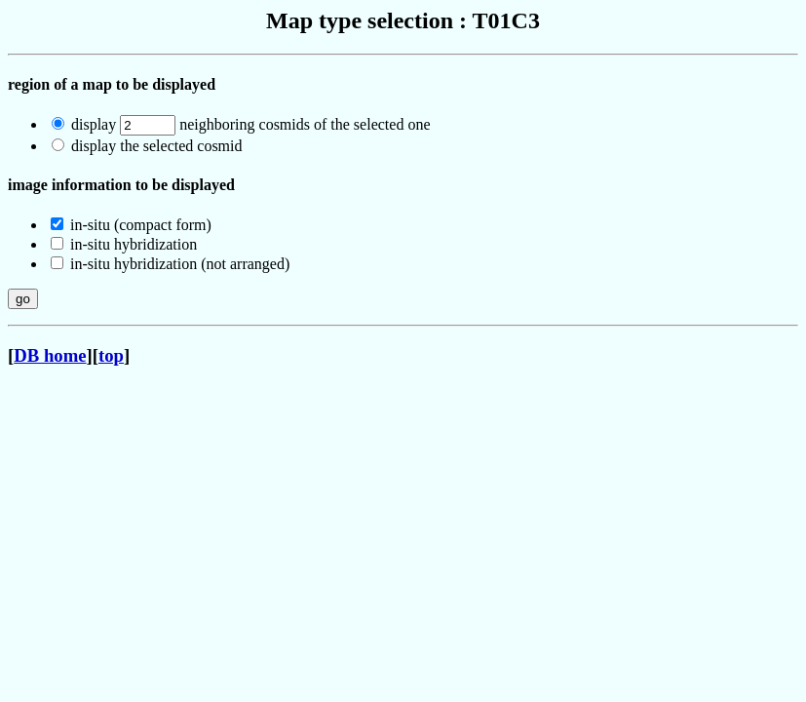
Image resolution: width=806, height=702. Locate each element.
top (111, 355)
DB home (50, 355)
